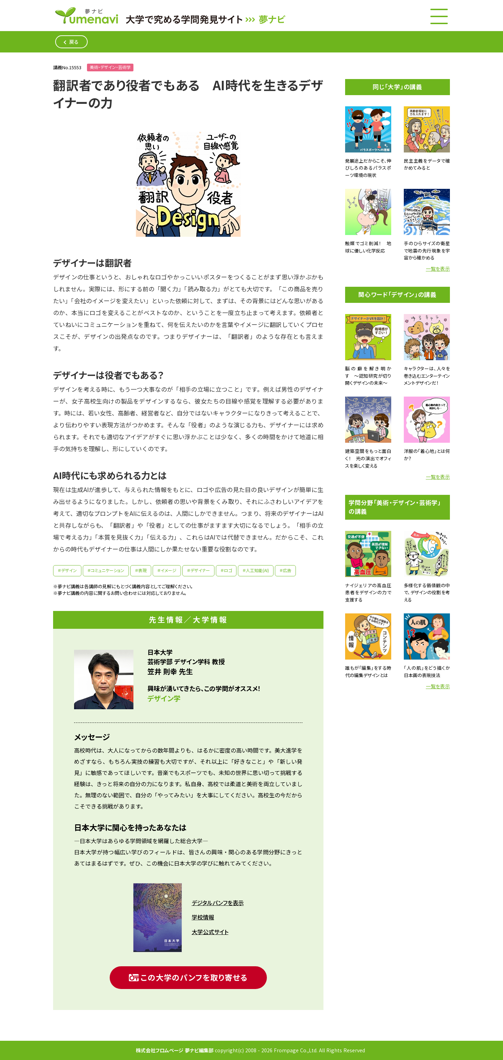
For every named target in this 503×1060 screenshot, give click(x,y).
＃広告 (285, 571)
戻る (74, 41)
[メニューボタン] (439, 16)
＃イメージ (166, 571)
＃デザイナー (198, 571)
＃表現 (141, 571)
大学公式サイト (210, 932)
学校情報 (203, 917)
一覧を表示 (438, 268)
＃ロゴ (226, 571)
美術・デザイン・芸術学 (110, 67)
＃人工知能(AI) (255, 571)
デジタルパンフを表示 (218, 903)
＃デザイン (67, 571)
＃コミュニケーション (105, 571)
